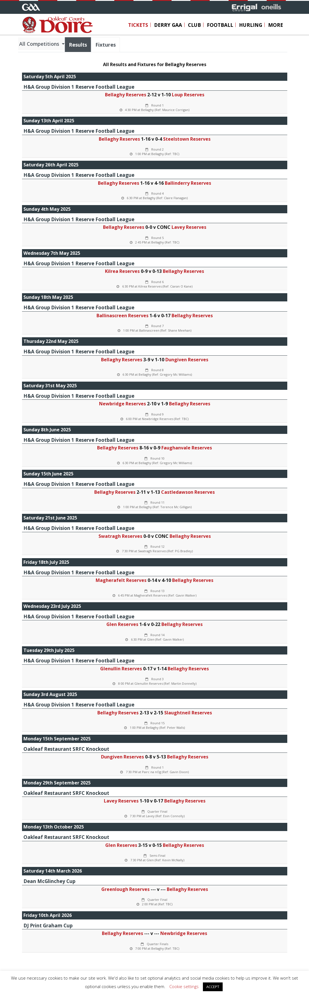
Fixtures (105, 44)
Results (78, 44)
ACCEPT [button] (212, 986)
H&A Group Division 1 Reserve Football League (78, 87)
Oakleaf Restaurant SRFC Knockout (66, 749)
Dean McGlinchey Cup (49, 881)
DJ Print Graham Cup (48, 925)
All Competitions (40, 43)
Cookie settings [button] (184, 986)
